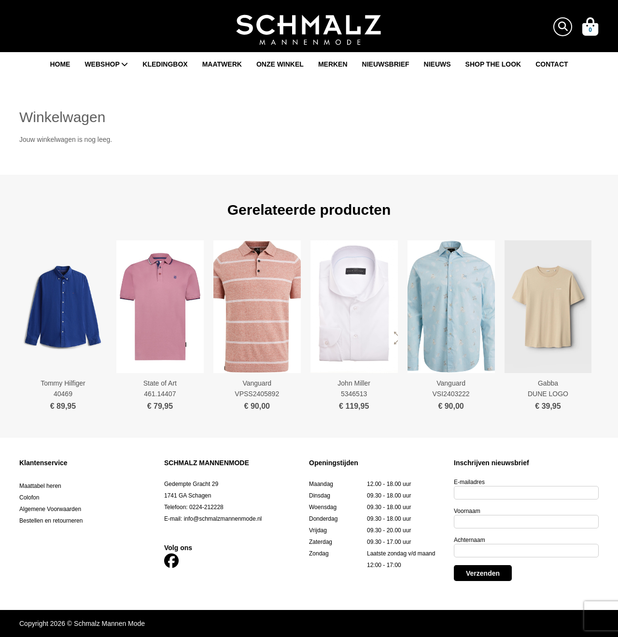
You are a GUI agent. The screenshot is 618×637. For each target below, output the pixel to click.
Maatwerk (222, 64)
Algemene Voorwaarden (50, 509)
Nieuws (437, 64)
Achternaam (469, 540)
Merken (333, 64)
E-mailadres (469, 482)
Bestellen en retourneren (51, 520)
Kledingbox (164, 64)
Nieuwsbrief (385, 64)
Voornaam (467, 511)
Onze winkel (280, 64)
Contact (551, 64)
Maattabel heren (40, 486)
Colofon (29, 497)
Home (60, 64)
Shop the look (493, 64)
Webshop (106, 64)
